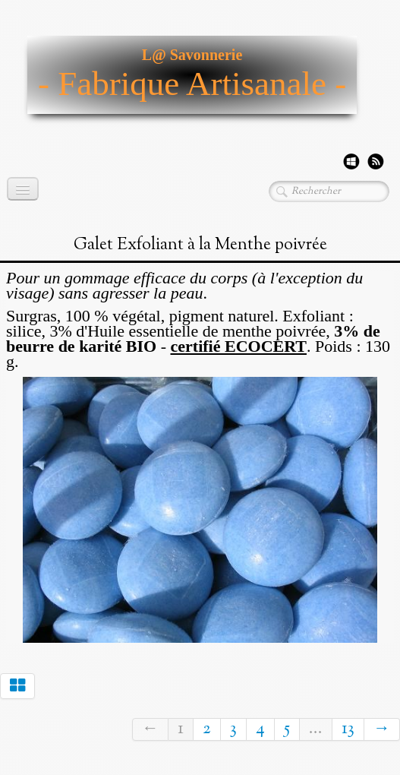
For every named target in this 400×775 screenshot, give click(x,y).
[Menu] (23, 189)
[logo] (192, 75)
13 (348, 729)
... (316, 729)
